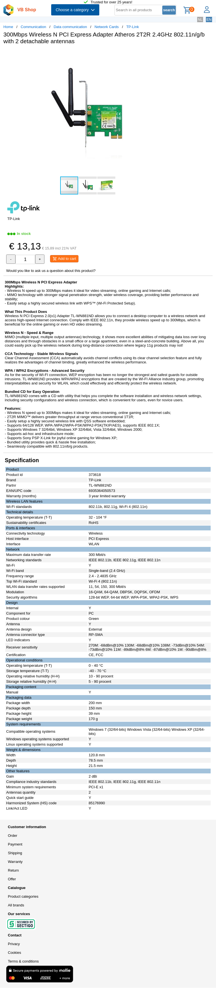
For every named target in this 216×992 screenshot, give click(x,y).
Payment (15, 844)
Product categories (23, 896)
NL (200, 19)
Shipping (15, 853)
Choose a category (75, 10)
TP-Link (132, 27)
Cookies (14, 952)
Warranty (15, 862)
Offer (12, 879)
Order (12, 835)
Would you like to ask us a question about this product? (51, 271)
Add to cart (64, 258)
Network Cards (106, 27)
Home (8, 27)
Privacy (14, 944)
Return (13, 870)
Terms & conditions (23, 961)
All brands (16, 905)
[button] (167, 54)
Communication (33, 27)
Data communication (70, 27)
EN (209, 19)
